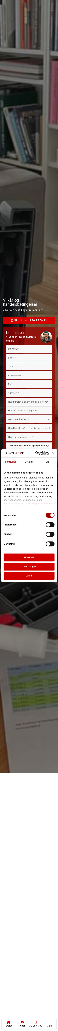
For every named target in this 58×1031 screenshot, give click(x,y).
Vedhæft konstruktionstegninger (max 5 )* (29, 445)
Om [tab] (47, 461)
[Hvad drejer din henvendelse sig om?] (29, 402)
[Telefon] (29, 366)
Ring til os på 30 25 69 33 (29, 320)
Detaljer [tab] (29, 461)
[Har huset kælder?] (29, 419)
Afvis (29, 575)
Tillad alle (29, 557)
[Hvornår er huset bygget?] (29, 410)
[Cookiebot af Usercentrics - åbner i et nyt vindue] (36, 453)
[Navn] (29, 349)
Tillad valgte (29, 566)
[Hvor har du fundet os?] (29, 437)
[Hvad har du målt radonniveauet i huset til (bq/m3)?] (29, 428)
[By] (29, 384)
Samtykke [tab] (10, 461)
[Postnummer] (29, 375)
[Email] (29, 358)
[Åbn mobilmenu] (49, 1022)
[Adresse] (29, 393)
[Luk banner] (53, 453)
